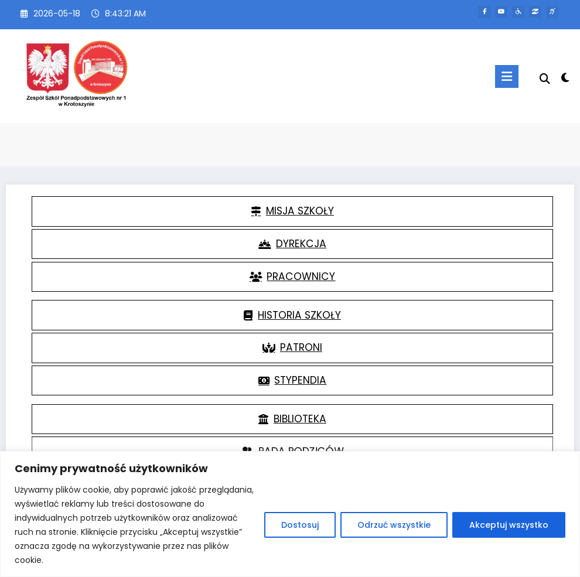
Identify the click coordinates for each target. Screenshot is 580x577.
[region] (290, 514)
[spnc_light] (565, 77)
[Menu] (506, 76)
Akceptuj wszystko (508, 525)
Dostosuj (300, 525)
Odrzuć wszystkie (394, 525)
